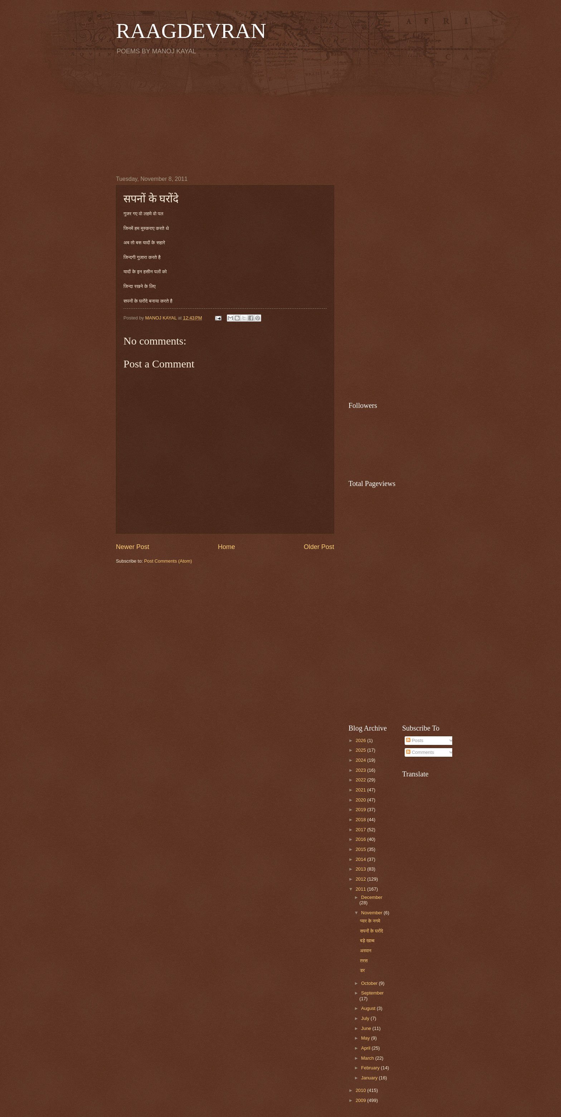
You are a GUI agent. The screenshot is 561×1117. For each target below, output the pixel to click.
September (372, 993)
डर (362, 970)
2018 (361, 819)
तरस (363, 960)
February (371, 1067)
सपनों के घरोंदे (371, 931)
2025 (361, 750)
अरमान (365, 950)
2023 (361, 770)
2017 (361, 829)
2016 (361, 839)
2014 (361, 859)
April (366, 1048)
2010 (361, 1090)
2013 (361, 869)
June (366, 1028)
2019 (361, 809)
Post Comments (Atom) (168, 561)
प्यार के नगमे (370, 921)
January (370, 1077)
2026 (361, 740)
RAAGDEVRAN (191, 31)
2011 (361, 889)
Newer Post (132, 546)
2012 (361, 879)
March (368, 1058)
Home (226, 546)
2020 (361, 800)
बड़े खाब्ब (367, 940)
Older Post (319, 546)
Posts (414, 740)
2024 (361, 760)
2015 (361, 849)
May (366, 1038)
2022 (361, 780)
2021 (361, 790)
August (369, 1008)
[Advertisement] (280, 115)
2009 (361, 1100)
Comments (420, 752)
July (365, 1018)
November (372, 912)
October (370, 983)
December (371, 897)
